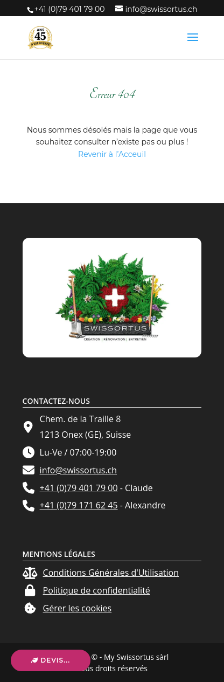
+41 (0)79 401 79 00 (79, 488)
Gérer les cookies (77, 608)
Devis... (50, 660)
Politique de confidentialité (96, 590)
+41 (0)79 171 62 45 (79, 505)
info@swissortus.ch (78, 470)
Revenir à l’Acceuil (112, 154)
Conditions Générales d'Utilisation (111, 572)
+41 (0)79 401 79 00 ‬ (70, 9)
